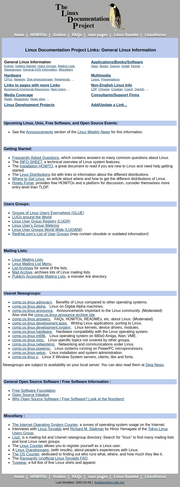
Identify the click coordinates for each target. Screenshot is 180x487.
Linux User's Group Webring (35, 225)
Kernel (135, 66)
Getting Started (25, 66)
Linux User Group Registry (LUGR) (41, 221)
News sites (37, 99)
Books (104, 66)
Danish (139, 89)
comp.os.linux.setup (28, 353)
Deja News (155, 365)
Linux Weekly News (93, 132)
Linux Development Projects (29, 105)
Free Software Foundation (34, 391)
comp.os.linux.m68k (28, 336)
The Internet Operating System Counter (45, 425)
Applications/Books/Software (117, 62)
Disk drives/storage (40, 79)
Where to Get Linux (28, 179)
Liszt (16, 437)
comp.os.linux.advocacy (32, 302)
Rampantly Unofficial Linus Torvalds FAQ (53, 458)
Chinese (103, 89)
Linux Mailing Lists (27, 260)
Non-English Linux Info (111, 85)
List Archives (22, 268)
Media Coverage (18, 95)
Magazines (21, 99)
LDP (94, 89)
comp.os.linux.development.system (41, 327)
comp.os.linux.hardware (32, 332)
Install (125, 66)
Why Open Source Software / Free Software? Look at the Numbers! (68, 399)
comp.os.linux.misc (28, 340)
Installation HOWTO (36, 166)
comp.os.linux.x (25, 357)
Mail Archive (22, 272)
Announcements (39, 132)
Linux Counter (31, 446)
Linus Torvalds (50, 429)
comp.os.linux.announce (32, 311)
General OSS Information (40, 69)
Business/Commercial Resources (26, 89)
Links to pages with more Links (32, 85)
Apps (94, 66)
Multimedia (101, 75)
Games (115, 66)
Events (9, 66)
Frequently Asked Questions (35, 158)
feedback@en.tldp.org (109, 482)
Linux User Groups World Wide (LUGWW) (47, 230)
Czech (128, 89)
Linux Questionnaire (32, 450)
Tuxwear (19, 463)
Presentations (110, 79)
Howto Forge (23, 183)
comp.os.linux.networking (33, 344)
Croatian (117, 89)
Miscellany (66, 69)
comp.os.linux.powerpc (31, 348)
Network (19, 79)
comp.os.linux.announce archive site (64, 315)
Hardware (12, 75)
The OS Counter (25, 454)
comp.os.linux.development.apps (39, 323)
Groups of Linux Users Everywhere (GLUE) (48, 213)
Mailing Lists (66, 66)
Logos (95, 79)
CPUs (8, 79)
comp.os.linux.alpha (28, 306)
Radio (8, 99)
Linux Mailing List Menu (31, 264)
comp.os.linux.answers (31, 319)
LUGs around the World (32, 217)
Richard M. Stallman (87, 429)
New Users (58, 89)
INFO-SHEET (31, 162)
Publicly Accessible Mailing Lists (39, 276)
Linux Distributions (35, 175)
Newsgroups (12, 69)
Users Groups (47, 66)
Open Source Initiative (30, 395)
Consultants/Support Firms (115, 95)
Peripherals (62, 79)
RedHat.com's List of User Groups (40, 234)
